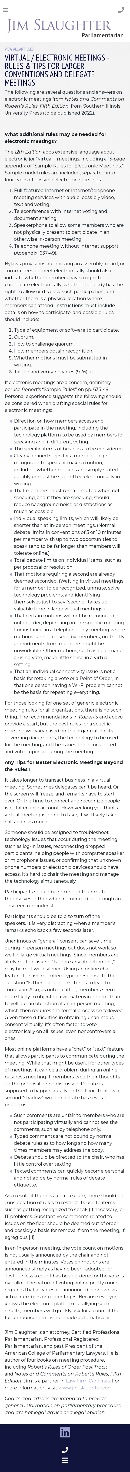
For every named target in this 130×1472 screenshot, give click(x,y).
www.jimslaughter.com (86, 1388)
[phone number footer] (65, 1450)
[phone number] (121, 10)
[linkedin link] (65, 1433)
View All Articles (19, 49)
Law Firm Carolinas (88, 1381)
